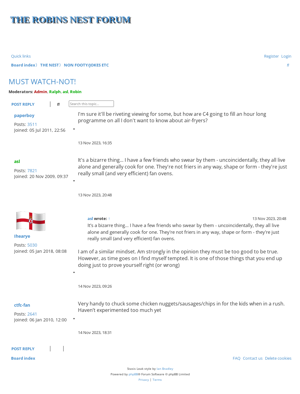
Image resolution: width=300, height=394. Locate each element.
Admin (40, 91)
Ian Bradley (165, 368)
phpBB (133, 374)
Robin (76, 91)
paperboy (24, 115)
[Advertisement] (218, 40)
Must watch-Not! (42, 81)
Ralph (55, 91)
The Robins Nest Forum (70, 19)
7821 (32, 170)
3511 (32, 124)
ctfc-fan (22, 305)
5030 (32, 245)
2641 (32, 314)
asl (65, 91)
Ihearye (22, 236)
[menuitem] (285, 56)
